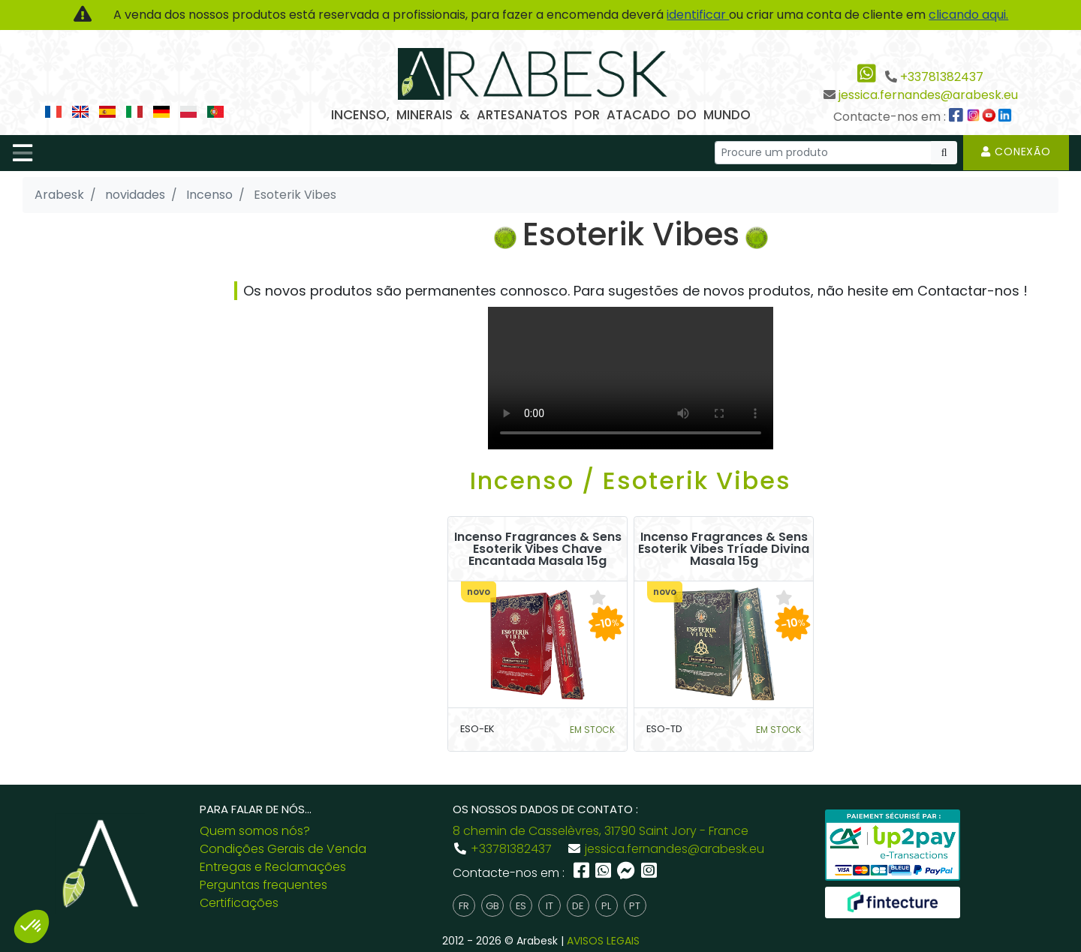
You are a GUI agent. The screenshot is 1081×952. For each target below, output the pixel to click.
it (549, 905)
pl (606, 905)
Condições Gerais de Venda (283, 848)
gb (492, 905)
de (577, 905)
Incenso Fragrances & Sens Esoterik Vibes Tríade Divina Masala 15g (723, 549)
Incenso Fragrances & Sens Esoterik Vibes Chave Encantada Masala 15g (538, 549)
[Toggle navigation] (22, 153)
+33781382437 (941, 77)
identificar (698, 14)
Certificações (239, 902)
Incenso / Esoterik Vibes (630, 480)
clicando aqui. (968, 14)
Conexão (1016, 151)
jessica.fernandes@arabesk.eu (928, 95)
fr (464, 905)
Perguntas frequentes (263, 884)
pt (634, 905)
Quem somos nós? (255, 830)
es (521, 905)
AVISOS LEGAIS (603, 940)
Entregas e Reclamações (273, 866)
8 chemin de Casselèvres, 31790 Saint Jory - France (600, 830)
